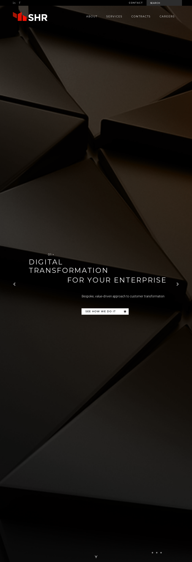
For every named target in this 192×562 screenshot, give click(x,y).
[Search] (164, 3)
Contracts (141, 16)
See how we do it (100, 311)
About (91, 16)
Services (114, 16)
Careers (167, 16)
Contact (136, 2)
